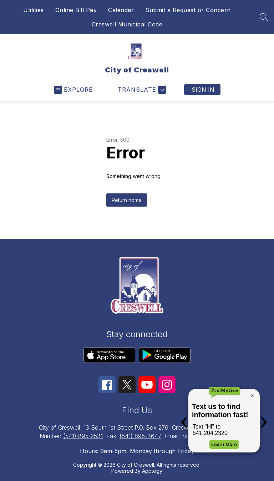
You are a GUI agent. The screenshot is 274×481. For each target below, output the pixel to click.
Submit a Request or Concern (188, 10)
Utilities (33, 10)
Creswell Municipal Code (127, 24)
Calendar (121, 10)
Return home (127, 200)
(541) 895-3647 (140, 436)
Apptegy (152, 471)
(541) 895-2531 (83, 436)
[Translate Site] (141, 89)
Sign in (203, 89)
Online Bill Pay (76, 10)
